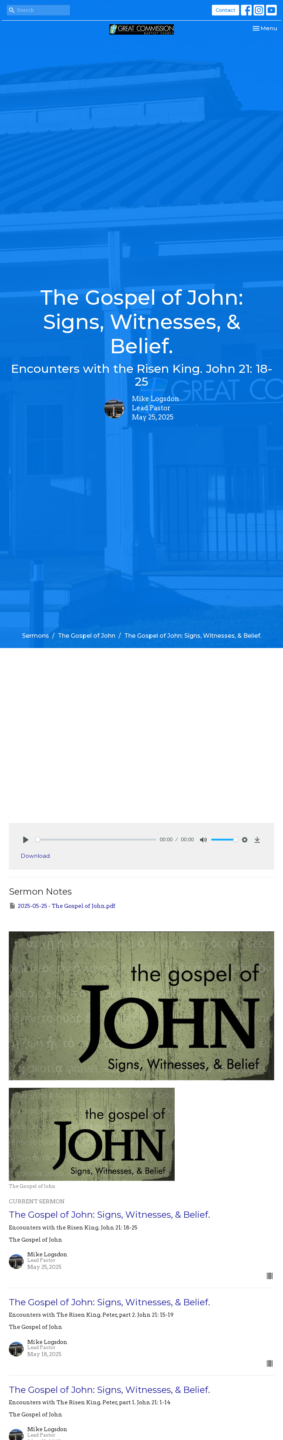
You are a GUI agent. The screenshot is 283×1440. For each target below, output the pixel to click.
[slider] (95, 839)
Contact (225, 10)
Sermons (35, 635)
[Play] (26, 840)
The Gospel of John (86, 635)
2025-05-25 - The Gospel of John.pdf (62, 905)
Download (35, 855)
